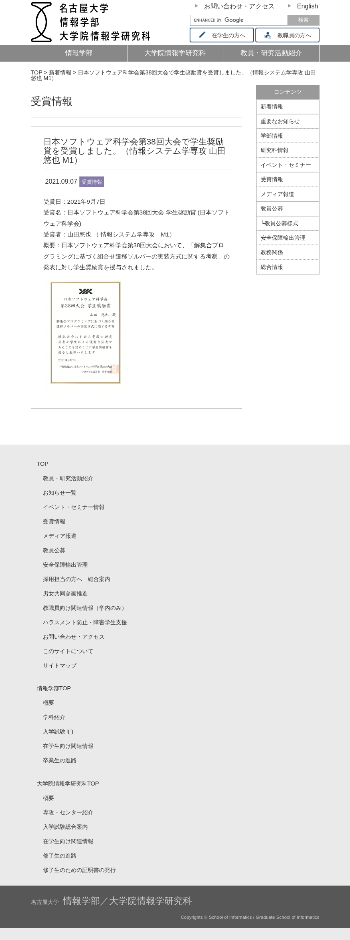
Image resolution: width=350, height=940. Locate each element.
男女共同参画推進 (65, 593)
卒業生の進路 (60, 760)
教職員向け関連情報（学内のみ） (85, 608)
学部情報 (272, 135)
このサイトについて (68, 651)
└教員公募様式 (279, 223)
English (307, 6)
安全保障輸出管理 (283, 237)
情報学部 (79, 53)
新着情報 (272, 106)
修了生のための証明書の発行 (79, 870)
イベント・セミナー (286, 165)
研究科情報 (275, 150)
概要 (48, 702)
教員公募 (272, 208)
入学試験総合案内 (65, 827)
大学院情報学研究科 (175, 53)
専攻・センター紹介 (68, 812)
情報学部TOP (54, 688)
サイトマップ (60, 665)
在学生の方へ (224, 35)
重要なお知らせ (280, 121)
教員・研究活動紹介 (276, 55)
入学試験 (54, 731)
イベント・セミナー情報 (74, 507)
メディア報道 (277, 194)
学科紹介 (54, 717)
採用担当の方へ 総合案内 (76, 579)
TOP (43, 464)
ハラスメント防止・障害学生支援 (85, 622)
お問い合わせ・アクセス (239, 6)
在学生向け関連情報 (68, 746)
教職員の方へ (290, 35)
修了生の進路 (60, 855)
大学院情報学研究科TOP (68, 783)
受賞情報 (52, 101)
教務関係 (272, 252)
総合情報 (272, 267)
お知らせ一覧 (60, 492)
